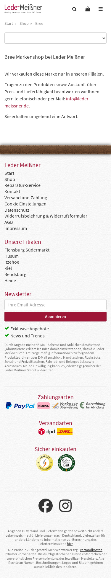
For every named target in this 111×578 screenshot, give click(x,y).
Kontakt (12, 191)
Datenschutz (16, 210)
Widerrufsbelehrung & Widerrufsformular (45, 216)
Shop (9, 179)
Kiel (8, 268)
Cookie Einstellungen (25, 204)
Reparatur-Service (22, 185)
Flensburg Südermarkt (26, 250)
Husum (11, 256)
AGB (8, 222)
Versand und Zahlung (25, 197)
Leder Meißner (23, 9)
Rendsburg (15, 274)
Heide (10, 280)
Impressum (15, 228)
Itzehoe (11, 262)
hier (70, 543)
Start (9, 173)
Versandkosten (91, 550)
